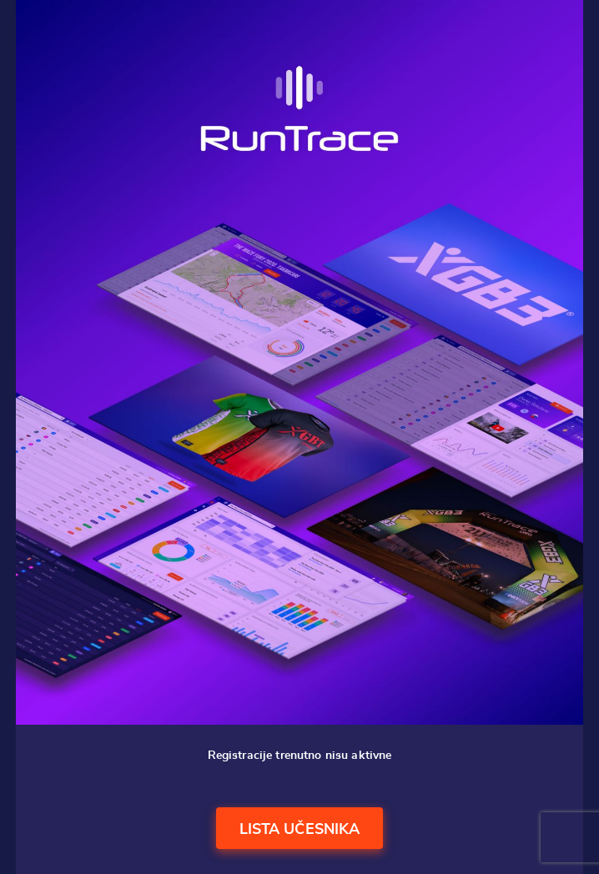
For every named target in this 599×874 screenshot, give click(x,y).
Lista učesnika (299, 829)
